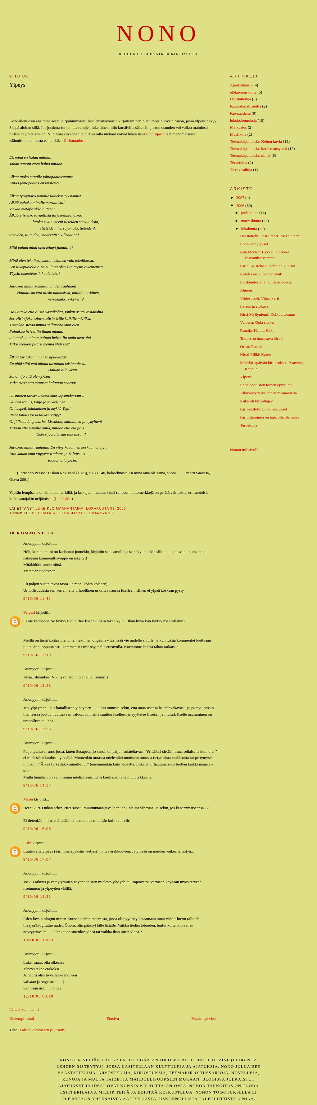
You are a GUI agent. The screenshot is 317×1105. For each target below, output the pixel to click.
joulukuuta (250, 212)
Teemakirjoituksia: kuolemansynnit (75, 513)
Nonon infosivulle (244, 449)
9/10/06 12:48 (37, 685)
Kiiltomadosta (75, 140)
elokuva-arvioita (243, 92)
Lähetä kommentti (24, 1009)
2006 (240, 205)
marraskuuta (251, 220)
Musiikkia (238, 134)
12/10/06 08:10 (38, 996)
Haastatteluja (240, 99)
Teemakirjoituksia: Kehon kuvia (256, 141)
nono (158, 33)
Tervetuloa (238, 162)
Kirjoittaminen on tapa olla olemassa (269, 417)
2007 (240, 197)
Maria (28, 799)
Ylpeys (245, 377)
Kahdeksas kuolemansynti (261, 274)
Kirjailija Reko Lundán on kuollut (267, 266)
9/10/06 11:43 (37, 598)
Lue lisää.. (63, 498)
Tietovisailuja (241, 169)
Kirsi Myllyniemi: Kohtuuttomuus (267, 314)
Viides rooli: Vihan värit (259, 298)
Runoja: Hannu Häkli (257, 330)
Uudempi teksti (21, 1018)
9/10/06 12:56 (37, 728)
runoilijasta (155, 134)
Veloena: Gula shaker (257, 322)
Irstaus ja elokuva (254, 306)
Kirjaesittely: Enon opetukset (263, 409)
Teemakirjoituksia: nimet (250, 155)
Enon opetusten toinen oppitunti (266, 385)
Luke (27, 842)
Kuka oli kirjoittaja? (256, 401)
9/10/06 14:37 (37, 785)
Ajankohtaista (241, 85)
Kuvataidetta (240, 113)
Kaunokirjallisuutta (245, 106)
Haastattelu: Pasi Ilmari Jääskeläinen (269, 236)
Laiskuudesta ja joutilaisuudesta (266, 282)
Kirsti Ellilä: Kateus (256, 354)
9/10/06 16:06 (37, 828)
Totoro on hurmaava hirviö (261, 338)
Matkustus (238, 127)
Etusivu (112, 1018)
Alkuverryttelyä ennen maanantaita (268, 393)
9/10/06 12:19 (37, 654)
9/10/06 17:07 (37, 859)
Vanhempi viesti (205, 1018)
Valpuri (29, 612)
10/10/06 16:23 (38, 939)
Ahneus (246, 290)
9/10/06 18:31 (37, 896)
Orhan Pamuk (251, 346)
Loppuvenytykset (254, 244)
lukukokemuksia (243, 120)
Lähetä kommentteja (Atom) (43, 1030)
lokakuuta (249, 228)
